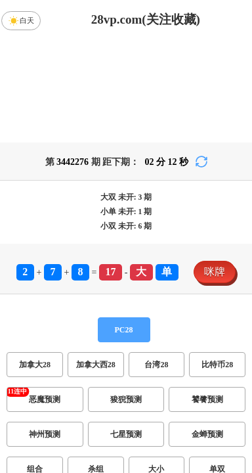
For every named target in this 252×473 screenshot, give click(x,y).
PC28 (124, 329)
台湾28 (156, 364)
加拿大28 (35, 364)
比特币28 (217, 364)
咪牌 (214, 271)
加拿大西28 (96, 364)
